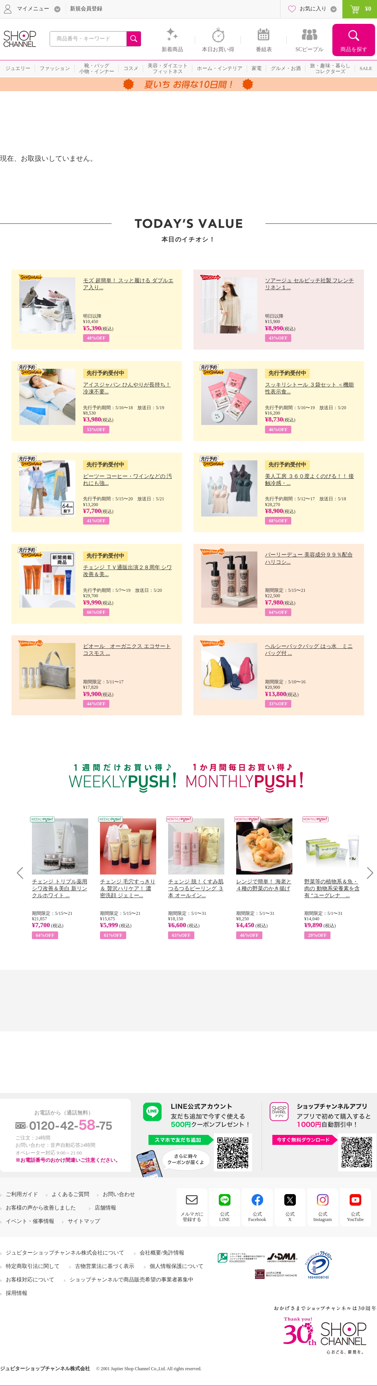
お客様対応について (30, 1280)
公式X (290, 1216)
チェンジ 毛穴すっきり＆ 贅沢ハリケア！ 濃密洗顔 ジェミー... (127, 888)
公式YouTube (355, 1216)
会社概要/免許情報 (162, 1253)
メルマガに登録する (192, 1216)
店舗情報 (105, 1208)
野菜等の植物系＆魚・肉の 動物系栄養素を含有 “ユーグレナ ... (332, 888)
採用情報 (16, 1293)
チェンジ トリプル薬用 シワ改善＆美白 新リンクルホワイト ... (59, 888)
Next (367, 872)
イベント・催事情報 (30, 1221)
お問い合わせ (119, 1194)
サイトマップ (84, 1221)
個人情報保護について (177, 1266)
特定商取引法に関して (33, 1266)
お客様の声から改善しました (41, 1208)
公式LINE (224, 1216)
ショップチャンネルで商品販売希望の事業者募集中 (132, 1280)
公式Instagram (323, 1216)
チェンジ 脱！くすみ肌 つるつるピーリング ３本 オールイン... (196, 888)
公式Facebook (257, 1216)
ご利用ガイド (22, 1194)
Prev (23, 872)
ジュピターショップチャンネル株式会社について (65, 1253)
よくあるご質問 (70, 1194)
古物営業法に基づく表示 (104, 1266)
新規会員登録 (86, 9)
